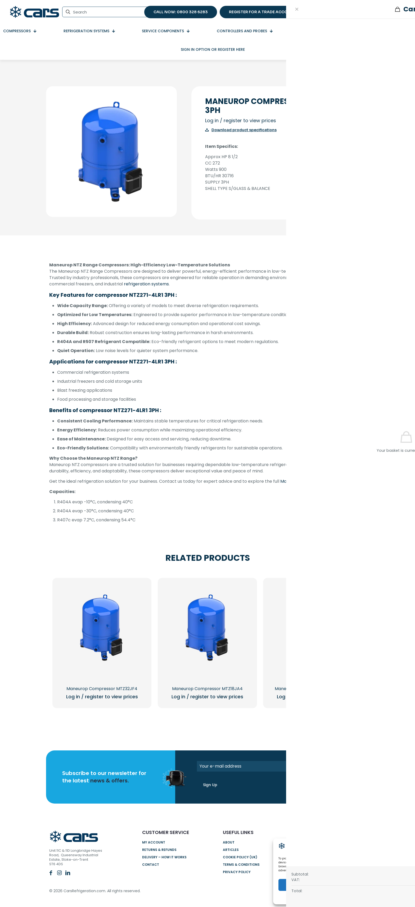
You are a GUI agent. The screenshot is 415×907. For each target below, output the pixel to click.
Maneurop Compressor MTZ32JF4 (101, 689)
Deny (342, 884)
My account (153, 842)
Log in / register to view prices (240, 120)
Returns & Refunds (159, 849)
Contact (150, 864)
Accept (299, 884)
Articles (231, 849)
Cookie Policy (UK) (240, 857)
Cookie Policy (340, 897)
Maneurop (291, 481)
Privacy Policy (237, 872)
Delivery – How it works (164, 857)
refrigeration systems (146, 284)
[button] (404, 846)
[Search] (105, 12)
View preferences (386, 884)
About (228, 842)
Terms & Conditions (241, 864)
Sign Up (210, 784)
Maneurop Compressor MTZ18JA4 (207, 689)
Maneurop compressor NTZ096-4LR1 (313, 689)
